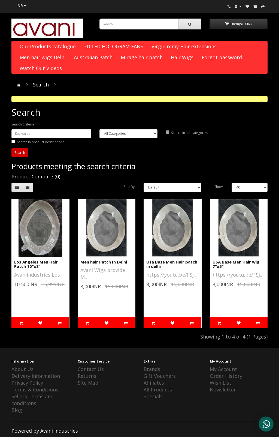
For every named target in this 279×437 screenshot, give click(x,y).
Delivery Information (35, 376)
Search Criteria (22, 124)
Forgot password (222, 57)
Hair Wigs (182, 57)
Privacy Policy (27, 382)
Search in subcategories (187, 132)
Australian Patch (93, 57)
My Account (223, 369)
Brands (152, 369)
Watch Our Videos (41, 68)
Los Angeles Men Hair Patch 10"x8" (36, 264)
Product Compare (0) (35, 176)
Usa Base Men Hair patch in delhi (171, 264)
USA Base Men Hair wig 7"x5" (236, 264)
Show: (218, 186)
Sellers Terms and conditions (32, 399)
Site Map (88, 382)
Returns (87, 376)
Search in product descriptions (37, 142)
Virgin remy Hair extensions (184, 46)
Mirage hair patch (142, 57)
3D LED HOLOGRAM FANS (113, 46)
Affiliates (154, 382)
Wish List (220, 382)
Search (41, 84)
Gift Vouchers (160, 376)
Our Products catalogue (48, 46)
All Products (158, 389)
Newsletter (223, 389)
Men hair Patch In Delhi (103, 262)
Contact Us (91, 369)
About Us (22, 369)
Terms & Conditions (34, 389)
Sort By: (129, 186)
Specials (153, 396)
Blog (16, 410)
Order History (226, 376)
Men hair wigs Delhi (43, 57)
